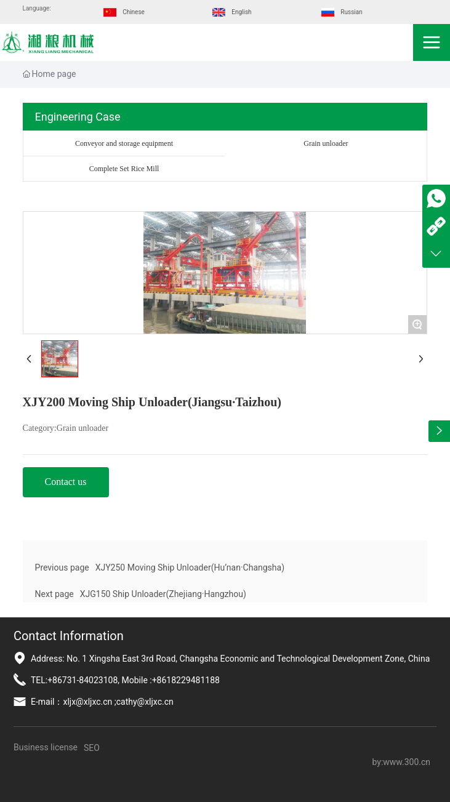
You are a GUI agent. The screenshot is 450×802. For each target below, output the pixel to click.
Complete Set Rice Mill (124, 168)
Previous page (62, 567)
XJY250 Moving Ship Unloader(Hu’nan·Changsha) (189, 567)
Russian (351, 12)
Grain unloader (325, 143)
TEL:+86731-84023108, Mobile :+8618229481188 (125, 680)
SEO (92, 748)
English (241, 12)
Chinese (134, 12)
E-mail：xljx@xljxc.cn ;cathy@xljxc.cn (102, 702)
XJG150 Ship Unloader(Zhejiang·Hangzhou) (163, 594)
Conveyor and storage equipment (124, 143)
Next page (54, 594)
